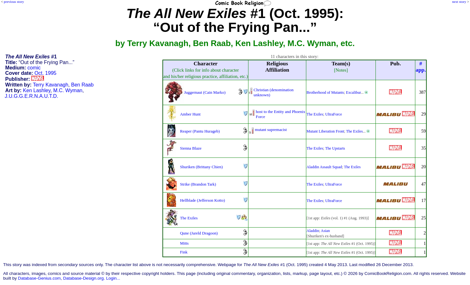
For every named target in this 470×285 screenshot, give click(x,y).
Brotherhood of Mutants (325, 92)
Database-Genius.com (39, 278)
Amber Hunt (190, 114)
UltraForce (333, 114)
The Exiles (315, 114)
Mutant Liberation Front (325, 131)
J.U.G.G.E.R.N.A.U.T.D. (31, 96)
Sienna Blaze (191, 148)
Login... (113, 278)
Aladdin (313, 231)
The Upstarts (335, 148)
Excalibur (353, 92)
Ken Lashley (37, 90)
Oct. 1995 (45, 73)
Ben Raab (82, 84)
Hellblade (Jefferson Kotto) (202, 200)
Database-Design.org (83, 278)
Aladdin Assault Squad (324, 167)
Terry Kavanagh (50, 84)
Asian (325, 231)
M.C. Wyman (67, 90)
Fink (184, 252)
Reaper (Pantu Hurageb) (200, 131)
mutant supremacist (271, 129)
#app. (421, 67)
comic (34, 67)
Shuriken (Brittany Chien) (201, 166)
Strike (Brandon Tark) (198, 184)
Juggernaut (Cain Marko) (205, 92)
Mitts (184, 243)
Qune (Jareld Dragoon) (199, 233)
